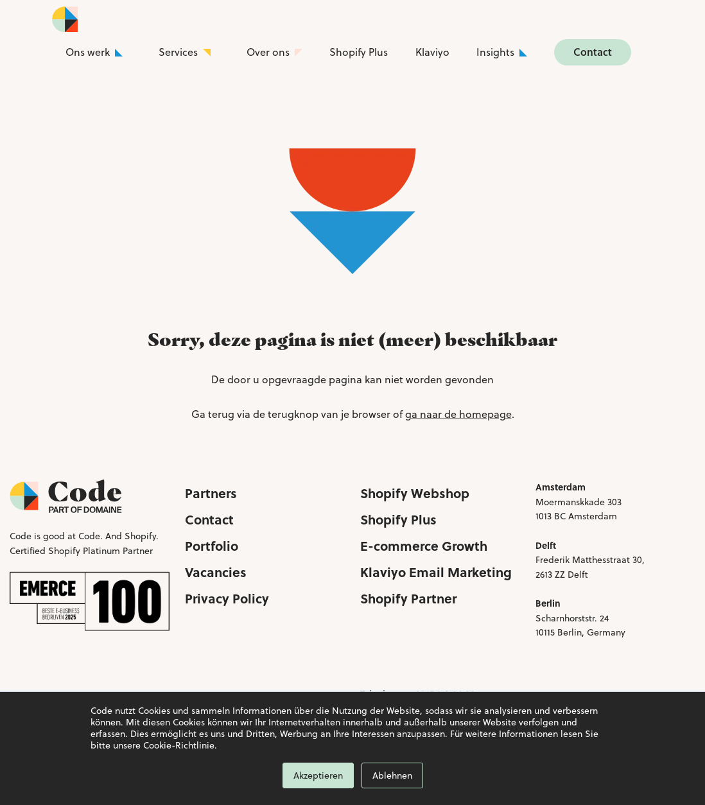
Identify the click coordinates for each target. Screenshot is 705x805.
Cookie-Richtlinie (178, 745)
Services (178, 52)
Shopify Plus (358, 52)
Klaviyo (432, 52)
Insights (495, 52)
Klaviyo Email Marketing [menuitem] (436, 571)
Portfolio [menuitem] (211, 545)
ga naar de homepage (458, 414)
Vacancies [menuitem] (216, 571)
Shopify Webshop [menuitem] (414, 492)
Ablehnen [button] (392, 775)
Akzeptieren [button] (318, 775)
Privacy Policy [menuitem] (227, 598)
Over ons (268, 52)
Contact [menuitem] (209, 519)
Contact (592, 51)
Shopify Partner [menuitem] (408, 598)
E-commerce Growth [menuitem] (423, 545)
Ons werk (87, 52)
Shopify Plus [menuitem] (398, 519)
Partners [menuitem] (211, 492)
